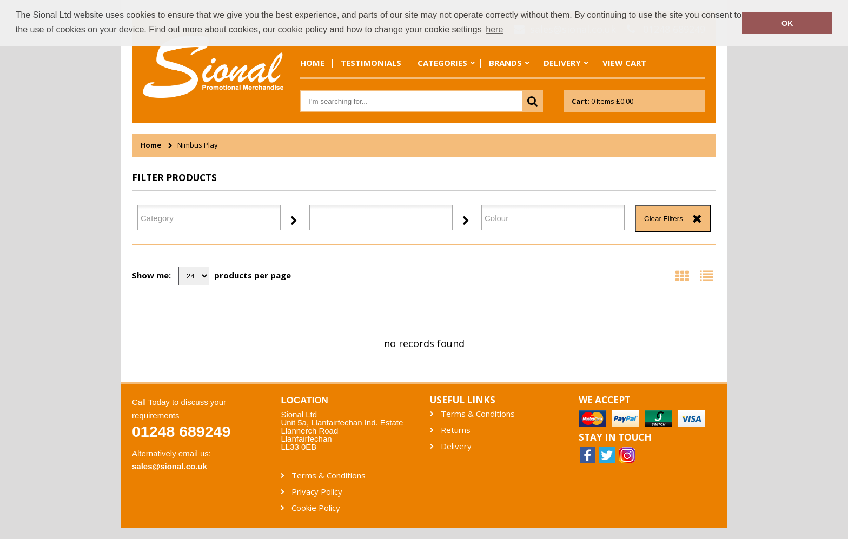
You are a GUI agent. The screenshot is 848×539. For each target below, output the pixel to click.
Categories (442, 62)
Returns (456, 430)
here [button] (494, 29)
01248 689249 (181, 431)
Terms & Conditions (478, 414)
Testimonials (371, 62)
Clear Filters (663, 219)
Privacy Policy (317, 492)
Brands (505, 62)
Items (602, 101)
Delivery (562, 62)
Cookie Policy (316, 508)
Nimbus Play (197, 145)
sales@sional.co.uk (169, 466)
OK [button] (787, 23)
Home (312, 62)
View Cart (624, 62)
